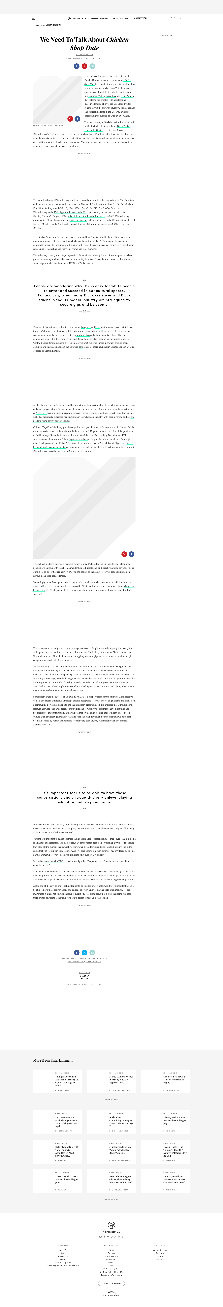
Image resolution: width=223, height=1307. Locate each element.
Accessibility (111, 1259)
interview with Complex (63, 828)
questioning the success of (106, 115)
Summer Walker (96, 96)
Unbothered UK (76, 962)
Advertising (63, 1256)
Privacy (111, 1253)
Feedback (63, 1259)
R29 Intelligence (63, 1263)
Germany (160, 1253)
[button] (175, 21)
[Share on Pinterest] (84, 66)
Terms (111, 1250)
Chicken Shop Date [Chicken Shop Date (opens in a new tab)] (75, 696)
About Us (63, 1250)
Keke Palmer (127, 96)
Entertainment (93, 962)
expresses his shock (78, 439)
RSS (111, 1266)
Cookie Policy (111, 1256)
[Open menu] (33, 17)
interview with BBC (53, 861)
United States (160, 1250)
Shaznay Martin (84, 55)
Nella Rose (41, 413)
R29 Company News (111, 1269)
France (160, 1256)
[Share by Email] (92, 66)
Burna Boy (110, 96)
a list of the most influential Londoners (86, 216)
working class (83, 335)
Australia (159, 1259)
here (83, 327)
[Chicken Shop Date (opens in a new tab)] (84, 696)
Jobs (63, 1253)
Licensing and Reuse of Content (63, 1266)
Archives (111, 1263)
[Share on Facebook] (77, 66)
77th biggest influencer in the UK (70, 212)
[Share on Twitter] (84, 952)
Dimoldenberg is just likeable (47, 879)
